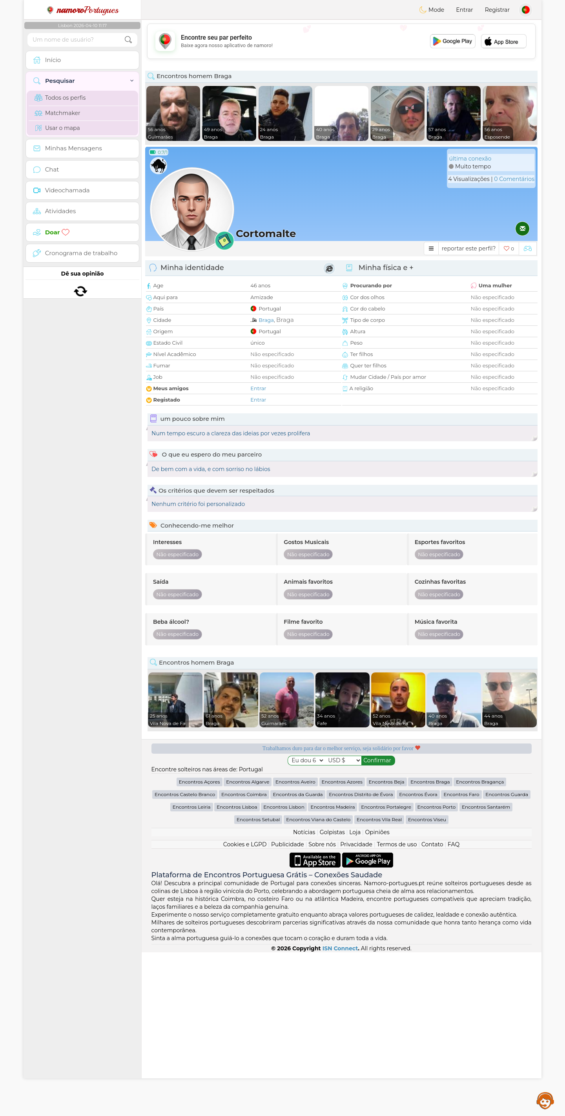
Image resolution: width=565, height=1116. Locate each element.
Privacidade (356, 1008)
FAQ (453, 1008)
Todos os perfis (60, 98)
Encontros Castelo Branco (185, 958)
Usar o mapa (57, 128)
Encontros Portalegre (386, 971)
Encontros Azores (342, 945)
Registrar (497, 9)
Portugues (82, 10)
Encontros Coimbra (244, 958)
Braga (266, 320)
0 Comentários (514, 179)
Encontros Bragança (480, 945)
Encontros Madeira (332, 971)
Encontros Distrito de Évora (361, 958)
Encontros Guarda (506, 958)
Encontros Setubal (258, 983)
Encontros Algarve (247, 945)
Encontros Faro (461, 958)
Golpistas (332, 995)
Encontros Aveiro (295, 945)
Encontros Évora (418, 958)
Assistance (545, 1100)
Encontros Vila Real (379, 983)
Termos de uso (397, 1008)
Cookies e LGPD (245, 1008)
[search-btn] (128, 40)
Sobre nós (322, 1008)
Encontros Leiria (192, 971)
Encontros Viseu (427, 983)
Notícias (304, 995)
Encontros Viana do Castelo (318, 983)
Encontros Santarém (486, 971)
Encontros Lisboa (237, 971)
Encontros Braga (430, 945)
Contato (432, 1008)
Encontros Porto (436, 971)
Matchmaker (57, 113)
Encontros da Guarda (298, 958)
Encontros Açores (199, 945)
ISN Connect (340, 1112)
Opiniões (377, 995)
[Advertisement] (341, 41)
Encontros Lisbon (283, 971)
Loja (355, 995)
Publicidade (287, 1008)
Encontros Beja (387, 945)
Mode (431, 10)
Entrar (464, 9)
